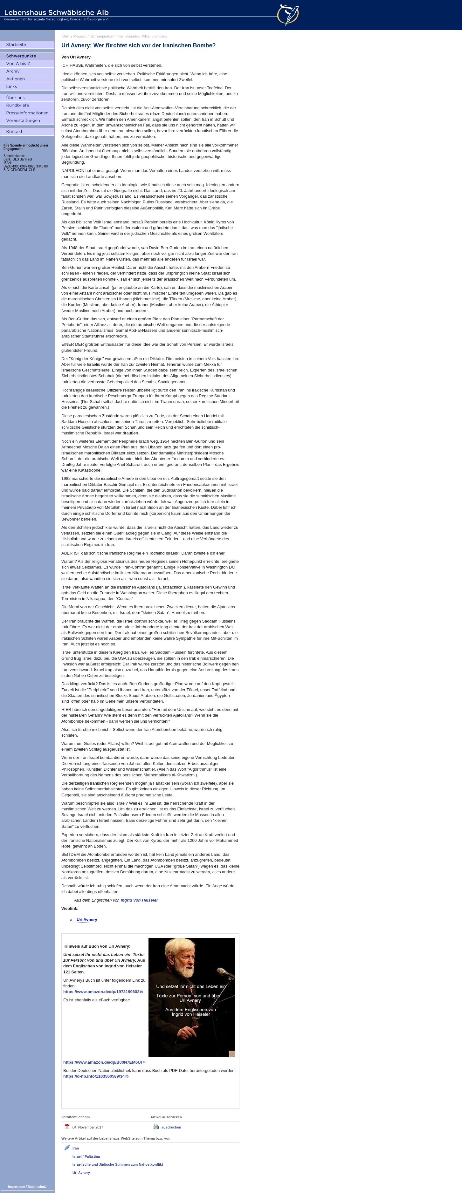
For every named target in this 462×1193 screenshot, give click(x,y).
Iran (75, 1148)
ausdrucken (171, 1127)
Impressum (16, 1187)
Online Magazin (74, 36)
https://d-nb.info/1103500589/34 (94, 1076)
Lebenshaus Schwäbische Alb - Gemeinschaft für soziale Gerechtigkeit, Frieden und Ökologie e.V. (55, 15)
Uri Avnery (81, 1173)
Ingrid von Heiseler (139, 900)
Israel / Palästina (86, 1156)
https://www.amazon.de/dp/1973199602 (101, 991)
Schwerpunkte (102, 36)
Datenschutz (37, 1187)
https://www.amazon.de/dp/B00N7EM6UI (102, 1062)
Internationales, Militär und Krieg (141, 36)
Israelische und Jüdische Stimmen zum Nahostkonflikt (117, 1164)
